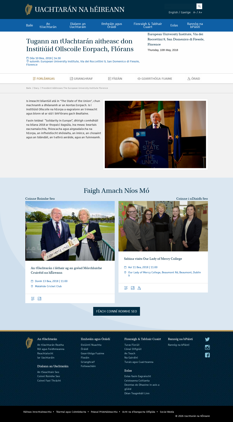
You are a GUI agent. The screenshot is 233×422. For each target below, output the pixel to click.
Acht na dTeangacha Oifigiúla (138, 411)
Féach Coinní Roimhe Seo (116, 311)
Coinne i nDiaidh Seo (192, 199)
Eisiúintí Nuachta (91, 345)
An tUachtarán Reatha (50, 345)
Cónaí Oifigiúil (133, 349)
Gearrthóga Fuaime (156, 79)
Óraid (195, 79)
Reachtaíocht (45, 353)
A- (194, 12)
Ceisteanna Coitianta (137, 380)
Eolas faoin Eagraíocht (137, 376)
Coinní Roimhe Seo (48, 376)
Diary (36, 88)
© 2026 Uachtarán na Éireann (192, 416)
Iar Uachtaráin (45, 357)
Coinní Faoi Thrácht (49, 380)
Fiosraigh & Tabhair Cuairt (148, 25)
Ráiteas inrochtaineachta (37, 411)
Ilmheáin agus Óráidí (111, 25)
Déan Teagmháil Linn (137, 393)
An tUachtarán (48, 25)
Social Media (167, 411)
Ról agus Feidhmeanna (50, 349)
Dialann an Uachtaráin (78, 25)
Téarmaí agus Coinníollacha (71, 411)
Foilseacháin (88, 366)
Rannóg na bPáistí (195, 25)
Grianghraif (82, 79)
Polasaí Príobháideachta (104, 411)
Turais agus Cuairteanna (138, 361)
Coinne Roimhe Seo (40, 199)
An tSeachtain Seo (48, 372)
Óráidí (84, 349)
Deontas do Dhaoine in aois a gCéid (141, 387)
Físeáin (116, 79)
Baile (29, 25)
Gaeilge (186, 12)
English (173, 12)
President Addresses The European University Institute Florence (75, 88)
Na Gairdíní (131, 357)
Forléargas (45, 79)
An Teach (129, 353)
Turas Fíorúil (131, 345)
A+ (200, 12)
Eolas (174, 25)
